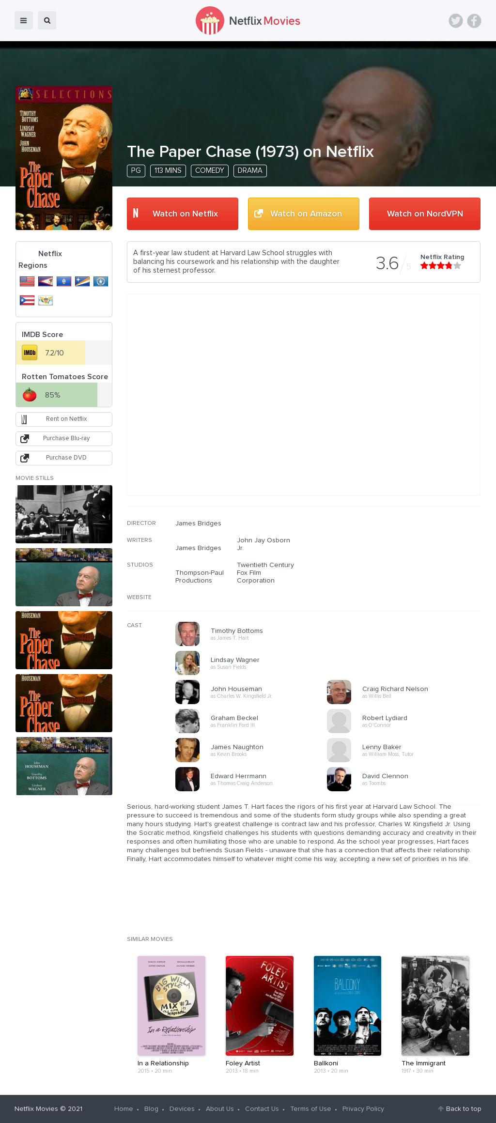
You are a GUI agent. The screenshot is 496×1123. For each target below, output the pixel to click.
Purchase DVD (66, 458)
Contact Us (262, 1109)
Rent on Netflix (66, 419)
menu (24, 20)
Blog (151, 1109)
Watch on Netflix (185, 214)
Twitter (456, 21)
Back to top (463, 1109)
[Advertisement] (407, 581)
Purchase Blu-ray (66, 438)
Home (123, 1109)
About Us (220, 1109)
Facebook (474, 21)
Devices (182, 1109)
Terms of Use (310, 1109)
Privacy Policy (363, 1109)
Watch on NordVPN (425, 214)
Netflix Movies (36, 1109)
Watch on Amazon (306, 214)
